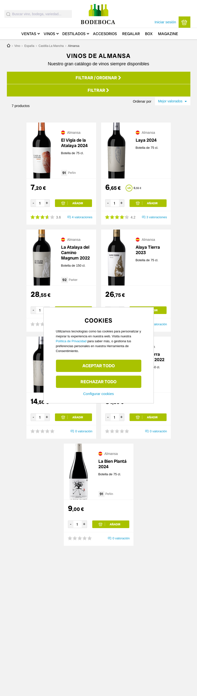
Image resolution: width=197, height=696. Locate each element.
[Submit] (8, 14)
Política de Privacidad (71, 341)
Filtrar (99, 90)
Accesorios (105, 33)
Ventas (28, 33)
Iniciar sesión (165, 22)
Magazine (168, 33)
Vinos (49, 33)
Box (149, 33)
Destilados (73, 33)
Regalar (131, 33)
